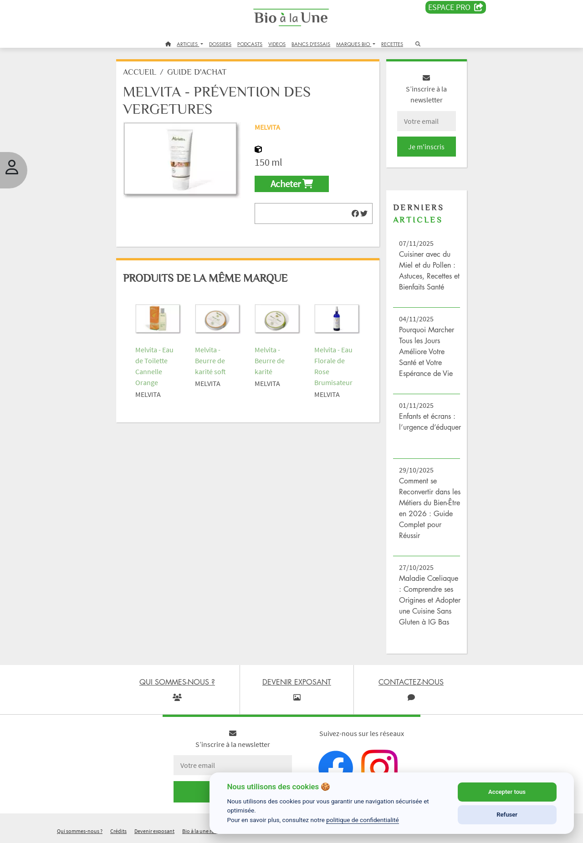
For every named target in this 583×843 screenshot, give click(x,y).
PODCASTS (249, 44)
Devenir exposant (154, 831)
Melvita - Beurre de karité (270, 360)
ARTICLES (188, 44)
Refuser (506, 814)
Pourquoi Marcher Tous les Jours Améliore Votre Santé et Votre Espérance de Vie (426, 351)
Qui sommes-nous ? (79, 831)
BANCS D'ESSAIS (311, 44)
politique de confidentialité (362, 819)
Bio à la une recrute (204, 831)
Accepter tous (507, 791)
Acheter (292, 184)
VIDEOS (277, 44)
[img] (355, 213)
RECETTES (392, 44)
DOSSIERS (220, 44)
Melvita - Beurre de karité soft (210, 360)
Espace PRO (455, 7)
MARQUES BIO (353, 44)
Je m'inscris (426, 146)
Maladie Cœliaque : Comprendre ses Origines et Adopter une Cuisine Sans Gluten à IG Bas (429, 600)
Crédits (118, 831)
